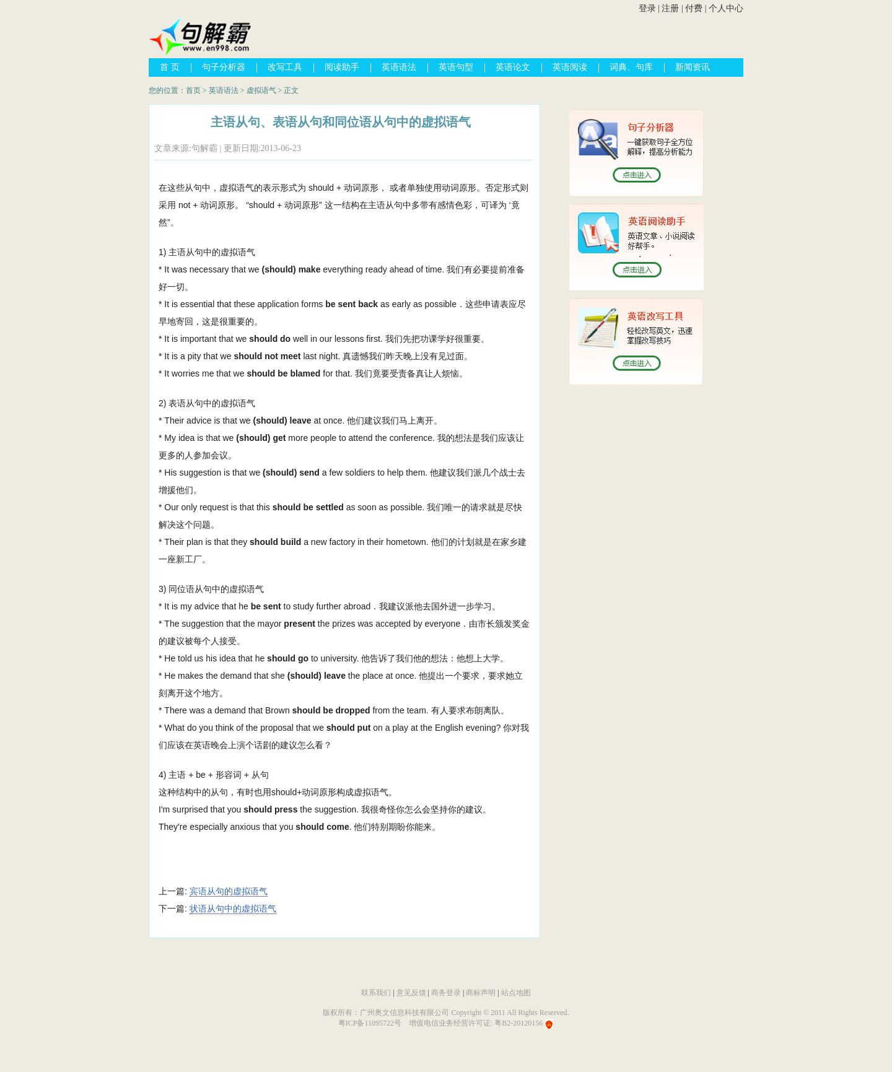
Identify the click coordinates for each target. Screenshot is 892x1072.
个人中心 (726, 8)
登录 (647, 8)
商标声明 (481, 992)
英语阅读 (570, 67)
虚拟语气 (261, 90)
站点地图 (516, 992)
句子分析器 (223, 67)
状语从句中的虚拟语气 (233, 908)
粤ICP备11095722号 (369, 1023)
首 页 (170, 67)
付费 (693, 8)
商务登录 (446, 992)
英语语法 (399, 67)
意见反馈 (411, 992)
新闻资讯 (692, 67)
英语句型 (456, 67)
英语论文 (513, 67)
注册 (670, 8)
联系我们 (376, 992)
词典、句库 (631, 67)
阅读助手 (342, 67)
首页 (193, 90)
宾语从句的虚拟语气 (229, 891)
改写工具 (285, 67)
